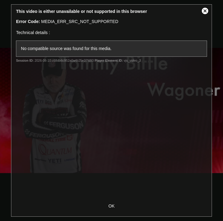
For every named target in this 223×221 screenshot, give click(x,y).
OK (111, 206)
